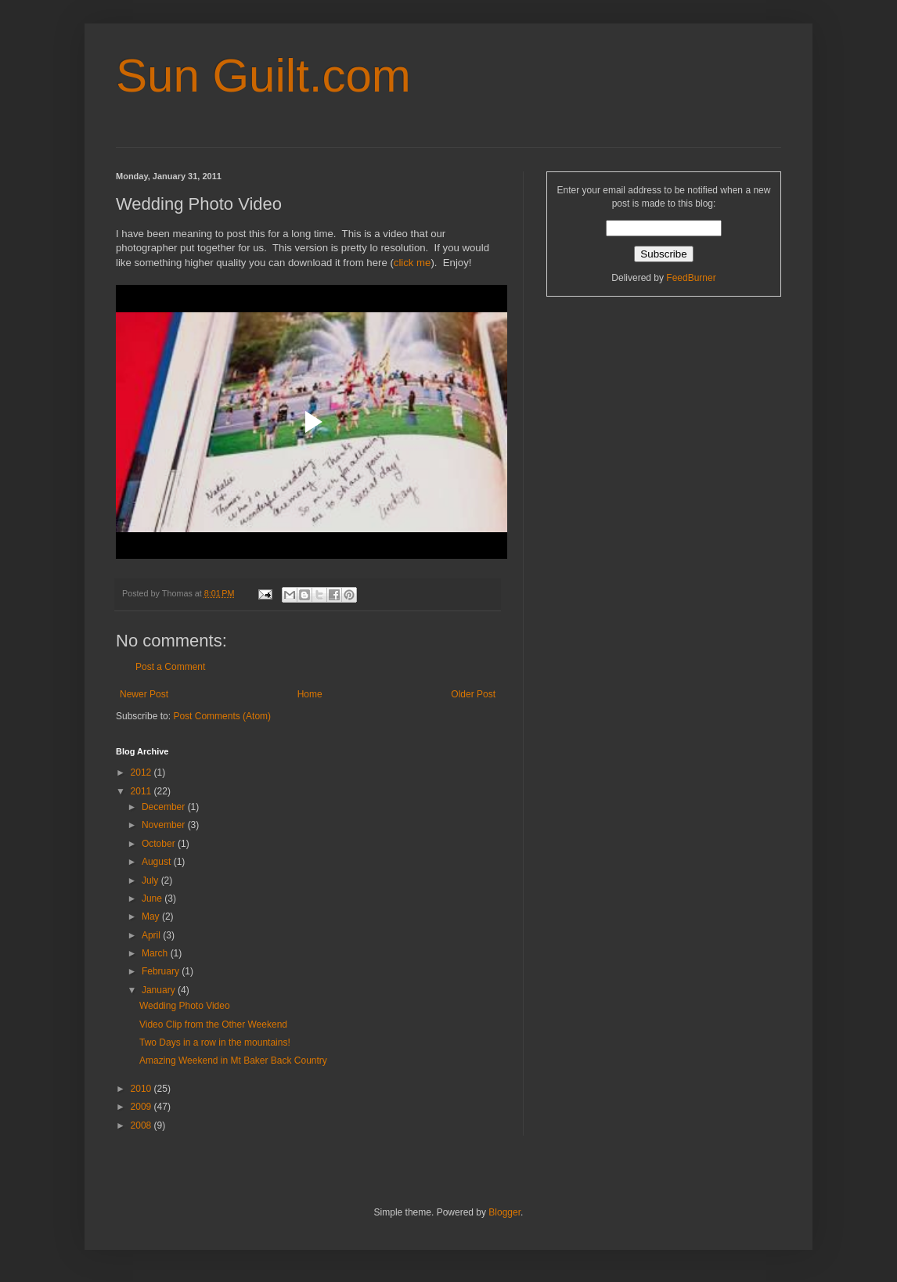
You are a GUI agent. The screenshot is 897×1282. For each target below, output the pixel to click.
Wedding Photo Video (184, 1005)
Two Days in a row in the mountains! (214, 1042)
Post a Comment (170, 666)
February (162, 971)
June (153, 898)
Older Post (473, 694)
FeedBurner (690, 277)
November (165, 824)
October (160, 843)
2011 (142, 791)
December (165, 806)
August (158, 861)
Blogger (504, 1212)
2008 (142, 1125)
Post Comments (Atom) (222, 716)
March (156, 953)
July (151, 880)
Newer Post (144, 694)
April (152, 935)
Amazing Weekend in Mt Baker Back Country (233, 1060)
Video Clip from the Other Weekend (213, 1024)
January (160, 990)
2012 (142, 772)
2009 (142, 1106)
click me (412, 262)
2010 (142, 1088)
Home (309, 694)
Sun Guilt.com (263, 75)
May (152, 916)
